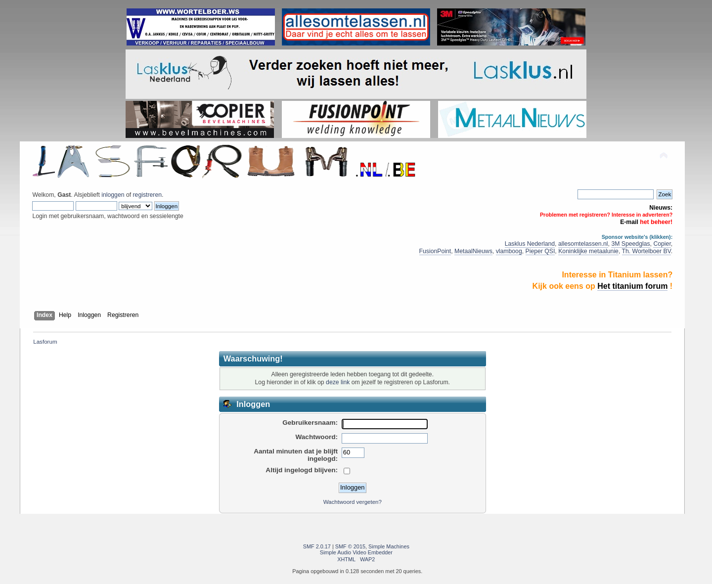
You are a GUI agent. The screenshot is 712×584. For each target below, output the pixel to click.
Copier (661, 243)
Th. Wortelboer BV (646, 251)
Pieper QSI (540, 251)
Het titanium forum (632, 286)
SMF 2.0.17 (317, 546)
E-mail (629, 222)
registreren (147, 194)
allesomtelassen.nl (583, 243)
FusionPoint (435, 251)
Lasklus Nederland (530, 243)
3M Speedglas (630, 243)
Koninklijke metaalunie (588, 251)
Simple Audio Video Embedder (356, 552)
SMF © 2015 (350, 546)
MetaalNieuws (473, 251)
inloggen (112, 194)
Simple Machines (388, 546)
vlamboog (509, 251)
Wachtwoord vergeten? (352, 502)
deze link (338, 382)
